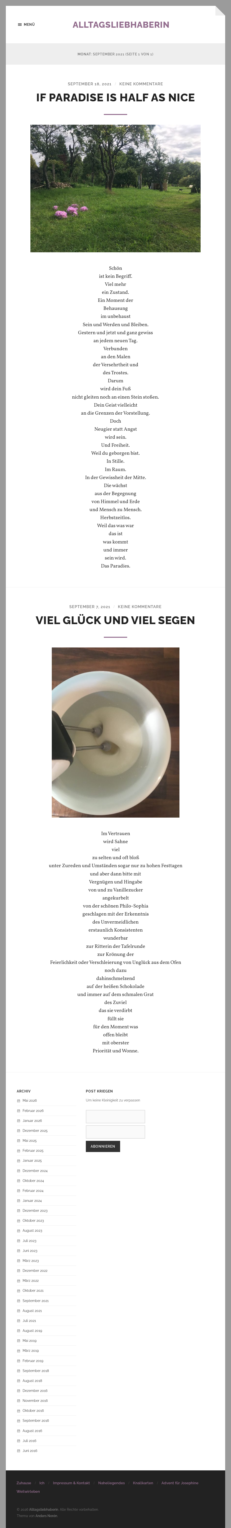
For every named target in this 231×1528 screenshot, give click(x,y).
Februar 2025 (33, 1150)
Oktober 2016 (33, 1410)
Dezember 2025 (35, 1130)
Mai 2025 (30, 1140)
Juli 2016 (29, 1441)
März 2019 (31, 1351)
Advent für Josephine (179, 1483)
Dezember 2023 (35, 1210)
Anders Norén (46, 1515)
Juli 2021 (29, 1320)
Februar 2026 (33, 1111)
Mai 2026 (30, 1101)
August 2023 (32, 1231)
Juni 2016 (30, 1451)
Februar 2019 (33, 1361)
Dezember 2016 (35, 1390)
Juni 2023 (30, 1251)
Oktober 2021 (33, 1291)
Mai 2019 (29, 1340)
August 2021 (32, 1311)
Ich (41, 1483)
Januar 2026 (32, 1120)
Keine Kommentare (141, 84)
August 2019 (32, 1330)
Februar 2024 (33, 1190)
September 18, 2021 (90, 84)
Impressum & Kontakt (71, 1483)
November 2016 (35, 1400)
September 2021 (36, 1301)
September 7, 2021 (89, 606)
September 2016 (36, 1421)
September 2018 (36, 1371)
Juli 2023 (29, 1241)
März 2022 (31, 1280)
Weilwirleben (28, 1491)
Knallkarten (143, 1483)
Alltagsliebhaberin (122, 24)
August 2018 (32, 1381)
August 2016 (32, 1431)
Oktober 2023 (33, 1221)
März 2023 (31, 1260)
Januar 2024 (32, 1200)
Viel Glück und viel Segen (115, 620)
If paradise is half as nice (115, 97)
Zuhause (24, 1483)
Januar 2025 (32, 1161)
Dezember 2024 (35, 1171)
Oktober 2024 (33, 1181)
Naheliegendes (111, 1483)
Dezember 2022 (35, 1270)
